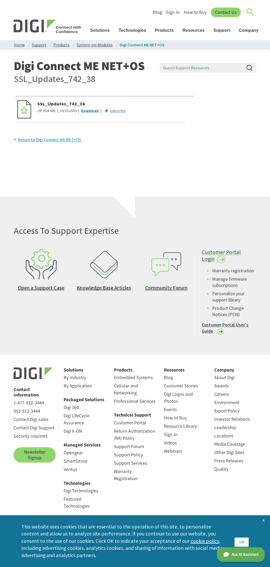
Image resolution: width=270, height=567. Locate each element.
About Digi (224, 380)
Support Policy (128, 458)
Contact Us (226, 12)
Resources (196, 30)
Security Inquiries (31, 439)
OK (241, 541)
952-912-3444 (27, 414)
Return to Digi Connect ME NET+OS (49, 139)
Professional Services (135, 404)
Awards (221, 389)
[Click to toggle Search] (250, 12)
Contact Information (26, 395)
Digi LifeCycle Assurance (76, 422)
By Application (78, 389)
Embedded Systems (133, 380)
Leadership (225, 430)
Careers (221, 397)
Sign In (173, 12)
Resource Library (180, 429)
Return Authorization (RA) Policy (134, 438)
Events (170, 413)
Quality (221, 472)
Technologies (135, 30)
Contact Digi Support (34, 431)
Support (224, 30)
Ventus (70, 472)
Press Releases (228, 464)
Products (167, 30)
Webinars (173, 454)
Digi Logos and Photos (178, 401)
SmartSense (76, 464)
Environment (227, 405)
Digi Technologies (81, 494)
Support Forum (129, 449)
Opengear (73, 455)
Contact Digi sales (31, 422)
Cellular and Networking (126, 392)
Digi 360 (71, 410)
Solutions (102, 30)
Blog (157, 12)
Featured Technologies (77, 506)
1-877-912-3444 (29, 406)
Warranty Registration (126, 478)
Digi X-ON (73, 434)
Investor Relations (232, 422)
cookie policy (205, 540)
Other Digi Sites (229, 455)
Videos (170, 446)
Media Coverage (229, 447)
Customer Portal (130, 426)
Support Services (130, 466)
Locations (224, 439)
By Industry (75, 380)
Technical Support (132, 418)
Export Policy (227, 414)
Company (251, 30)
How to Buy (195, 12)
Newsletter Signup (35, 458)
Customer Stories (181, 389)
